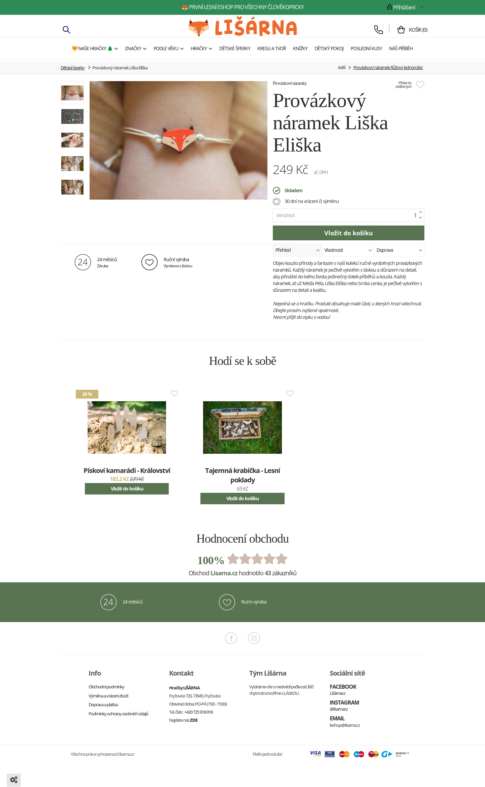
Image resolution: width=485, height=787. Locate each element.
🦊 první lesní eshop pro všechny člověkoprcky (243, 7)
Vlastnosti (348, 249)
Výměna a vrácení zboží (108, 696)
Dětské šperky (73, 68)
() (415, 29)
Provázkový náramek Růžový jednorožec (388, 67)
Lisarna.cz (224, 573)
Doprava (399, 249)
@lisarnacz (339, 709)
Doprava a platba (103, 705)
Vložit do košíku (127, 488)
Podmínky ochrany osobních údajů (118, 714)
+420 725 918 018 (198, 712)
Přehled (298, 249)
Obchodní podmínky (106, 687)
